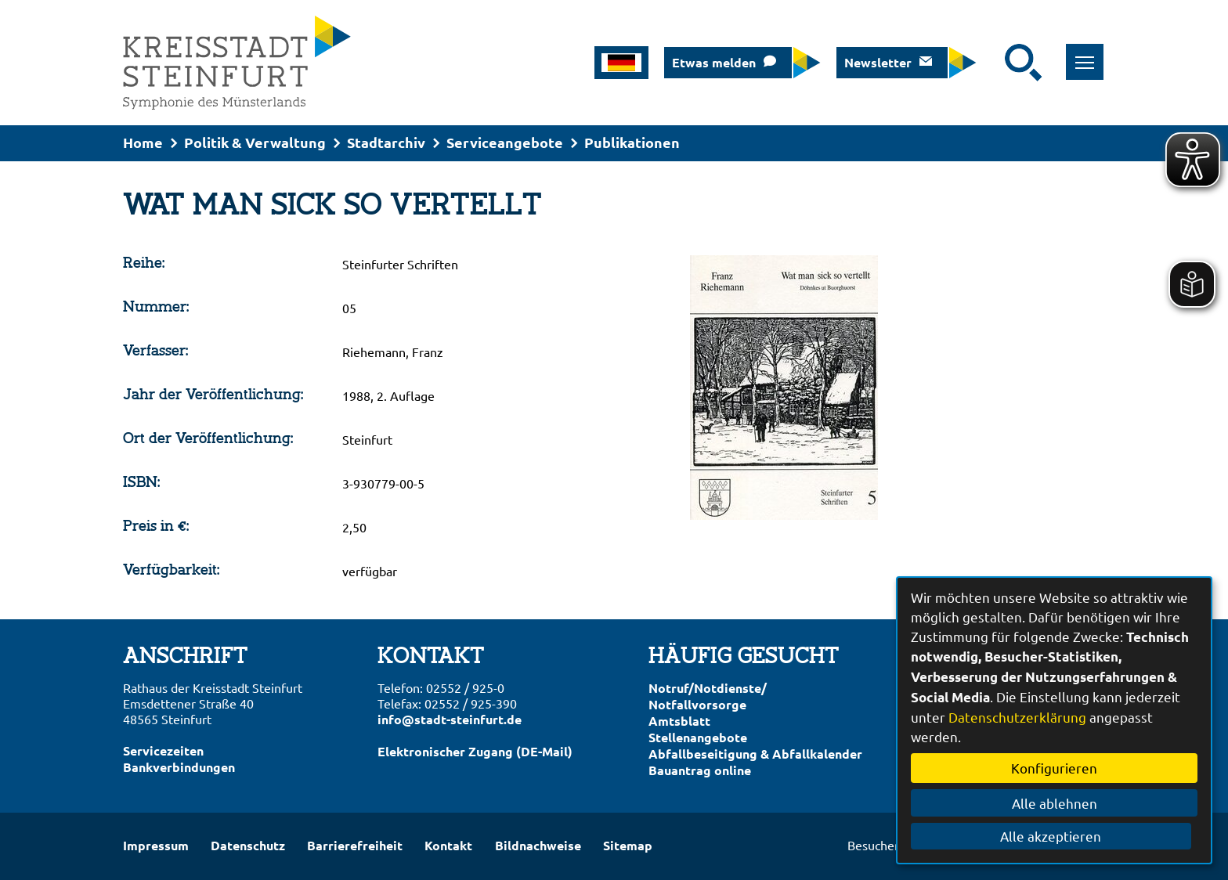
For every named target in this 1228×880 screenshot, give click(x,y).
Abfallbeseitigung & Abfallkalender (755, 753)
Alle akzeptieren (1054, 836)
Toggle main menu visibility (1086, 53)
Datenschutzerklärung (1017, 717)
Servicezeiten (163, 750)
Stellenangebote (697, 737)
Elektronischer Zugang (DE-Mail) (474, 751)
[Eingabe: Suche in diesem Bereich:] (994, 62)
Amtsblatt (679, 720)
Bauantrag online (699, 770)
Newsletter (878, 62)
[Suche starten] (1023, 62)
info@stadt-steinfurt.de (449, 719)
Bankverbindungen (179, 767)
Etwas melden (714, 62)
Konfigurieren (1054, 767)
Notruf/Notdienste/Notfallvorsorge (707, 696)
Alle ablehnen (1054, 803)
